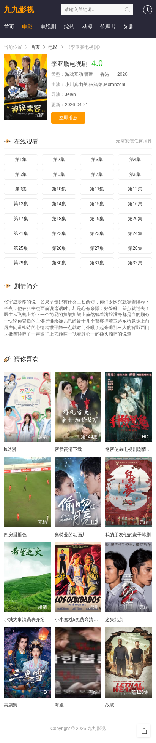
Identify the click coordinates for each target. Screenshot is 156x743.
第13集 (21, 203)
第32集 (135, 262)
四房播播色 (15, 534)
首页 (9, 27)
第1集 (21, 159)
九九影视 (19, 9)
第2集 (59, 159)
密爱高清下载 (68, 449)
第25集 (21, 248)
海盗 (59, 705)
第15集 (97, 203)
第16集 (135, 203)
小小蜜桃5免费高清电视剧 (81, 619)
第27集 (97, 248)
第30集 (59, 262)
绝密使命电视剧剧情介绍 (130, 449)
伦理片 (108, 27)
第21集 (21, 233)
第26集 (59, 248)
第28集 (135, 248)
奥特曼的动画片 (71, 534)
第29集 (21, 262)
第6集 (59, 174)
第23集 (97, 233)
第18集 (59, 218)
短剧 (129, 27)
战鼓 (109, 705)
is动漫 (10, 449)
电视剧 (48, 27)
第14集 (59, 203)
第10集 (59, 189)
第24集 (135, 233)
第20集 (135, 218)
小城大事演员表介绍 (24, 619)
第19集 (97, 218)
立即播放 (68, 117)
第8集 (135, 174)
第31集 (97, 262)
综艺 (69, 27)
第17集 (21, 218)
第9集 (21, 189)
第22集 (59, 233)
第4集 (135, 159)
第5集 (21, 174)
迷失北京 (114, 619)
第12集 (135, 189)
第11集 (97, 189)
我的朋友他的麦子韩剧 (128, 534)
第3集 (97, 159)
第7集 (97, 174)
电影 (27, 27)
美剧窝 (10, 705)
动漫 (87, 27)
